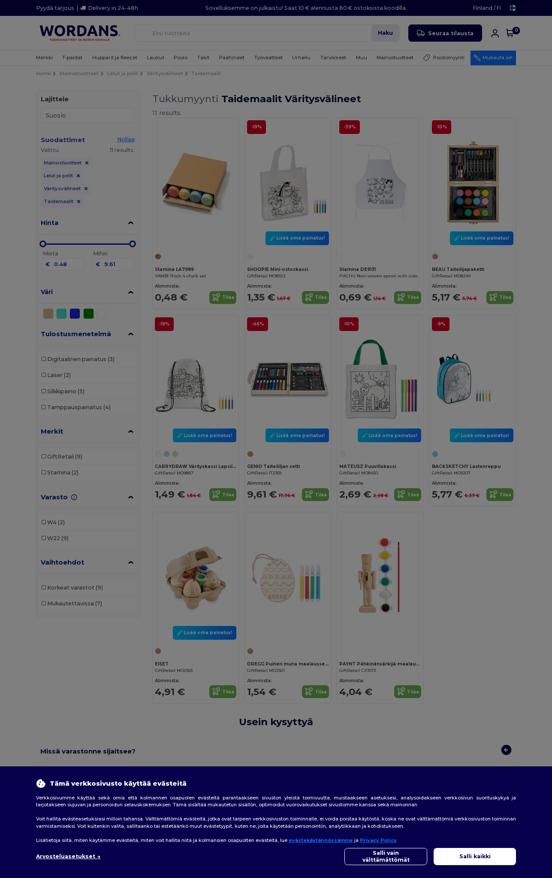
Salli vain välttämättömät (386, 856)
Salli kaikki (475, 856)
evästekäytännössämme (321, 840)
